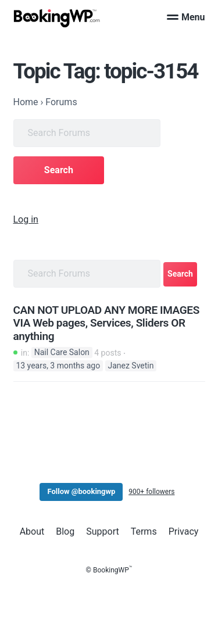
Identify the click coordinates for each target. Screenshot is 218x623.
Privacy (184, 531)
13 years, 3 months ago (58, 365)
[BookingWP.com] (57, 18)
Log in (25, 219)
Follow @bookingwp (81, 491)
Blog (65, 531)
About (32, 531)
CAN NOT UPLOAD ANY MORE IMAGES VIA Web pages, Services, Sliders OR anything (106, 323)
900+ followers (151, 492)
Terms (144, 531)
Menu (186, 17)
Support (102, 531)
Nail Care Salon (62, 352)
